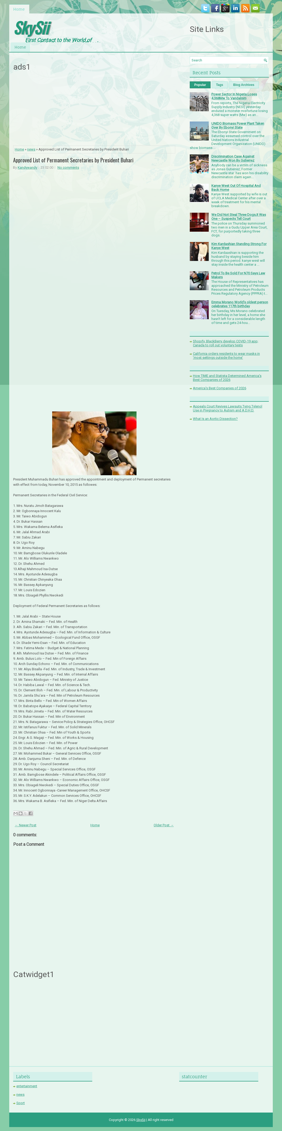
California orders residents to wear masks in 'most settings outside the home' (226, 356)
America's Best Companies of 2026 (219, 388)
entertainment (26, 1086)
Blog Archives (243, 85)
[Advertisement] (94, 110)
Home (19, 9)
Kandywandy (27, 167)
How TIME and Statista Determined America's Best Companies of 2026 (227, 378)
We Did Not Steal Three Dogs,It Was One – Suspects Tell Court (238, 217)
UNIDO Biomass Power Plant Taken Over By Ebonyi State (237, 125)
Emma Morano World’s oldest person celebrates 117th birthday (239, 304)
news (31, 149)
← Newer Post (25, 825)
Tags (219, 85)
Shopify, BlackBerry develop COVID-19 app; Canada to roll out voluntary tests (225, 343)
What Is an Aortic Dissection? (215, 419)
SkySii (30, 27)
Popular (200, 85)
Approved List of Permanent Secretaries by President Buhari (73, 160)
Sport (20, 1103)
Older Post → (164, 825)
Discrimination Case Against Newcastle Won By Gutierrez (232, 158)
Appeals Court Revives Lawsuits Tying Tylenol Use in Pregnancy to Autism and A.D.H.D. (227, 408)
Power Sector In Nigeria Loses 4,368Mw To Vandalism (234, 96)
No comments (68, 167)
